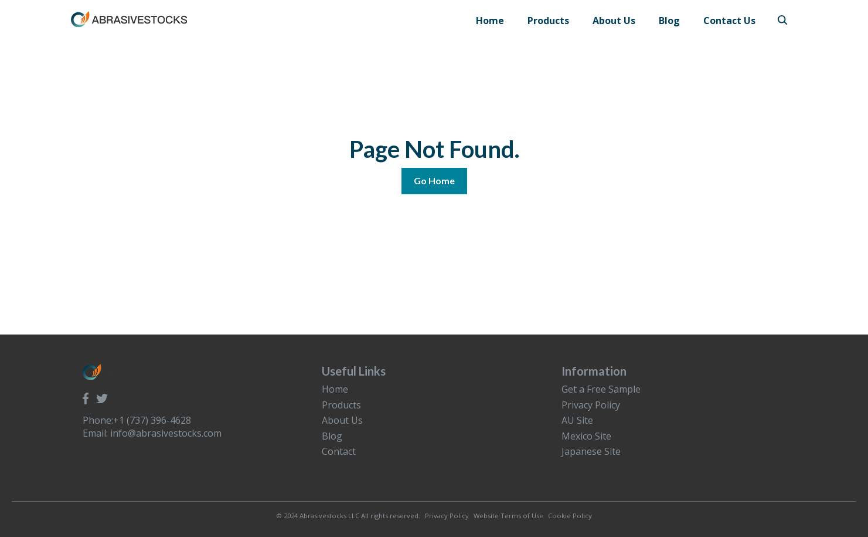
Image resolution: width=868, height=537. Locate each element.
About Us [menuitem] (342, 420)
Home (490, 20)
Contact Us (729, 20)
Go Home (434, 180)
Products (548, 20)
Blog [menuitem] (332, 436)
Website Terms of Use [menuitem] (508, 515)
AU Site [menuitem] (577, 420)
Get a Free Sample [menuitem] (601, 389)
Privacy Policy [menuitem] (590, 404)
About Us (614, 20)
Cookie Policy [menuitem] (570, 515)
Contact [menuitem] (339, 451)
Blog (669, 20)
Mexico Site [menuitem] (586, 436)
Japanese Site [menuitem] (591, 451)
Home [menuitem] (335, 389)
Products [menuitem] (341, 404)
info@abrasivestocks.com (166, 433)
